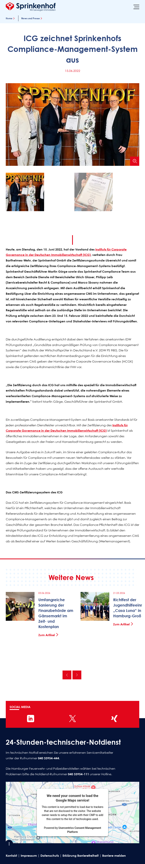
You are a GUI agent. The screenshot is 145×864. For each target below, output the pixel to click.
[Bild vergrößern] (134, 161)
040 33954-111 (78, 774)
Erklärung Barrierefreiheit (81, 855)
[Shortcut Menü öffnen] (9, 844)
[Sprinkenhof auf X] (72, 718)
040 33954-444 (48, 758)
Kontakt (11, 855)
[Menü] (136, 6)
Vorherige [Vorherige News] (67, 675)
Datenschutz (49, 855)
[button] (38, 193)
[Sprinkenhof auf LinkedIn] (31, 718)
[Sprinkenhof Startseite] (31, 6)
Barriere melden (114, 855)
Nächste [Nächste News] (76, 675)
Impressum (29, 855)
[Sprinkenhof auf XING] (114, 718)
